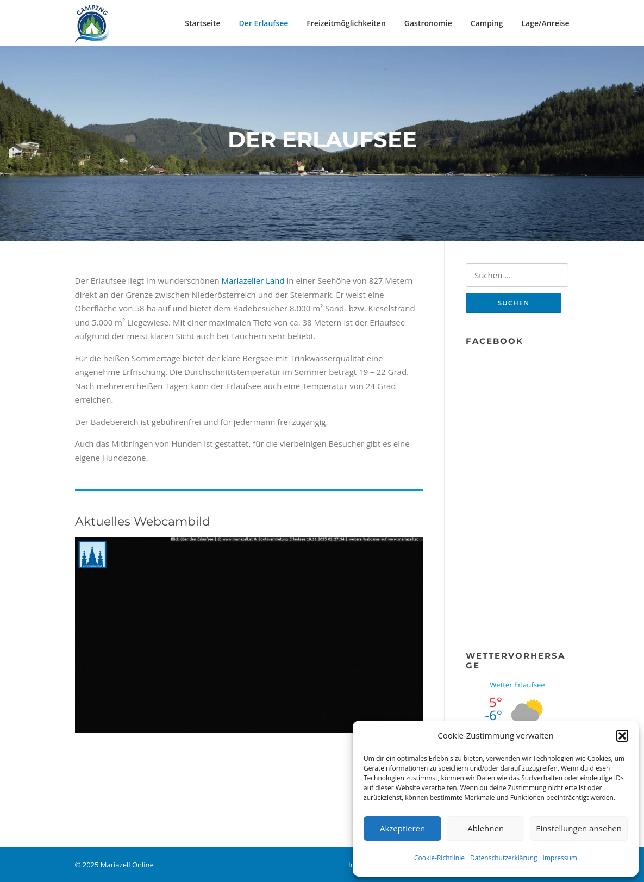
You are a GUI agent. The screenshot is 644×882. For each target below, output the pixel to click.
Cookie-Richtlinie (439, 857)
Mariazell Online (127, 865)
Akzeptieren (402, 828)
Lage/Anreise (545, 23)
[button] (622, 735)
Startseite (202, 23)
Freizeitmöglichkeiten (346, 23)
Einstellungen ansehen (579, 828)
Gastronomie (428, 23)
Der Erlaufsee (264, 23)
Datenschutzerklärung (503, 857)
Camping (487, 23)
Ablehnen (485, 828)
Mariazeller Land (253, 280)
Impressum (560, 857)
